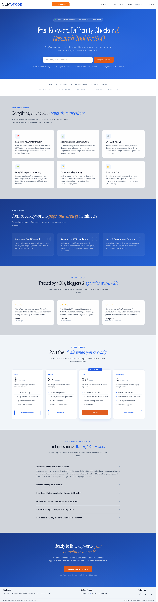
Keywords (102, 4)
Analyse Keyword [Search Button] (104, 60)
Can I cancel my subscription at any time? (78, 509)
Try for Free (61, 4)
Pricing (113, 4)
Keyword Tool (17, 593)
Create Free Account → (78, 569)
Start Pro (95, 414)
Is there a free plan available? (78, 484)
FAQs (48, 593)
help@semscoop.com (99, 593)
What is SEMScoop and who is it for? (78, 466)
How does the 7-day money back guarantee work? (78, 517)
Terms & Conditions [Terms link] (147, 600)
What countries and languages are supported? (78, 501)
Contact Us (85, 593)
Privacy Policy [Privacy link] (135, 600)
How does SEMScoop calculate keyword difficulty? (78, 493)
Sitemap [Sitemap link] (127, 600)
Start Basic (61, 414)
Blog (130, 4)
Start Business (129, 414)
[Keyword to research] (67, 59)
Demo (122, 4)
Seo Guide (6, 593)
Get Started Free (27, 414)
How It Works (33, 593)
